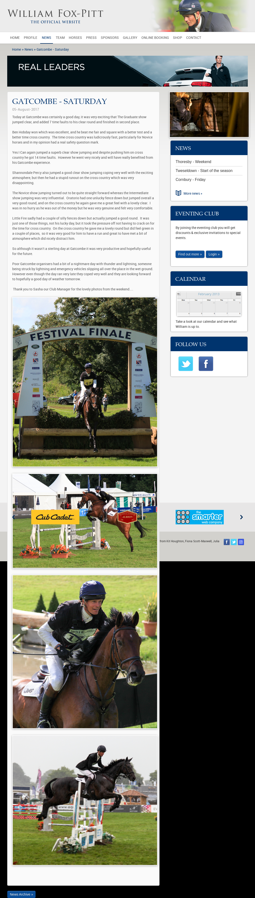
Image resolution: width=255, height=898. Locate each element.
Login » (214, 254)
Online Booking (155, 38)
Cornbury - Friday (190, 180)
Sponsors (110, 38)
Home (15, 38)
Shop (177, 38)
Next (241, 517)
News (46, 38)
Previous (13, 517)
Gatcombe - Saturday (53, 50)
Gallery (130, 38)
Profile (30, 38)
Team (60, 38)
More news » (193, 194)
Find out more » (190, 254)
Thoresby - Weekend (193, 162)
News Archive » (21, 894)
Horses (75, 38)
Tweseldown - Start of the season (204, 171)
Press (91, 38)
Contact (193, 38)
